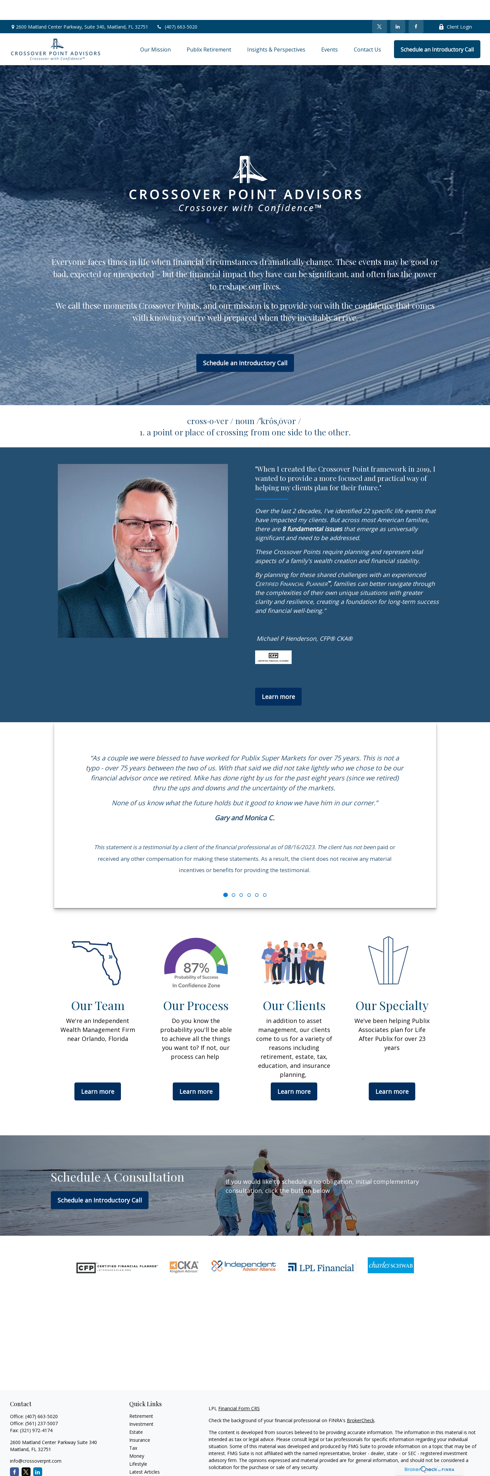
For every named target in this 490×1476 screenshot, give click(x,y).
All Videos (139, 1460)
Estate (136, 1412)
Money (136, 1436)
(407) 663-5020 (176, 7)
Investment (141, 1404)
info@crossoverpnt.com (35, 1441)
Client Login (455, 7)
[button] (155, 29)
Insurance (139, 1420)
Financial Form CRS (239, 1388)
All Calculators (144, 1468)
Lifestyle (138, 1444)
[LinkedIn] (397, 6)
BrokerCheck (360, 1400)
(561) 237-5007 (41, 1403)
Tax (133, 1428)
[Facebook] (416, 6)
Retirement (141, 1396)
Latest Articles (144, 1452)
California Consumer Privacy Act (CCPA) (427, 1459)
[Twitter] (379, 6)
